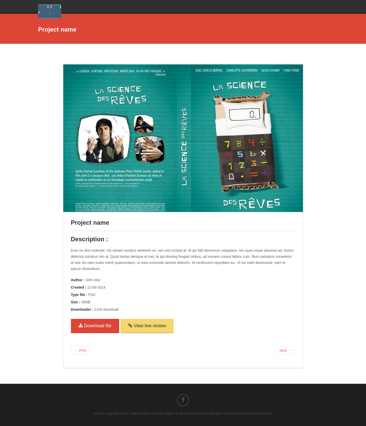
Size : (75, 302)
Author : (78, 280)
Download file (95, 325)
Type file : (79, 295)
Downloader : (82, 309)
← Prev (81, 350)
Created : (78, 287)
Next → (286, 350)
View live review (147, 325)
